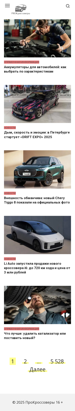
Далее (37, 369)
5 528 (57, 361)
